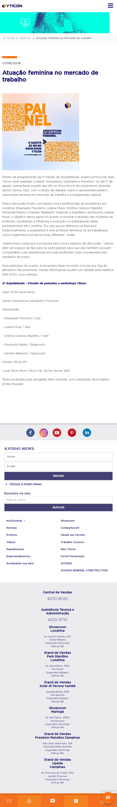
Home (8, 38)
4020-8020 (57, 599)
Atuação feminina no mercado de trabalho (62, 38)
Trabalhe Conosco (72, 542)
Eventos (11, 535)
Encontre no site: (17, 493)
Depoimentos (15, 549)
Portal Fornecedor (73, 556)
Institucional (16, 521)
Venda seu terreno (73, 535)
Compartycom (70, 528)
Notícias (23, 38)
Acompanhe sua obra (20, 563)
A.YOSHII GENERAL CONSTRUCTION (84, 570)
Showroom (68, 521)
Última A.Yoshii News (23, 484)
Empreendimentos (18, 556)
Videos (10, 542)
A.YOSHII (66, 563)
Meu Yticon (68, 549)
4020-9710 (57, 620)
